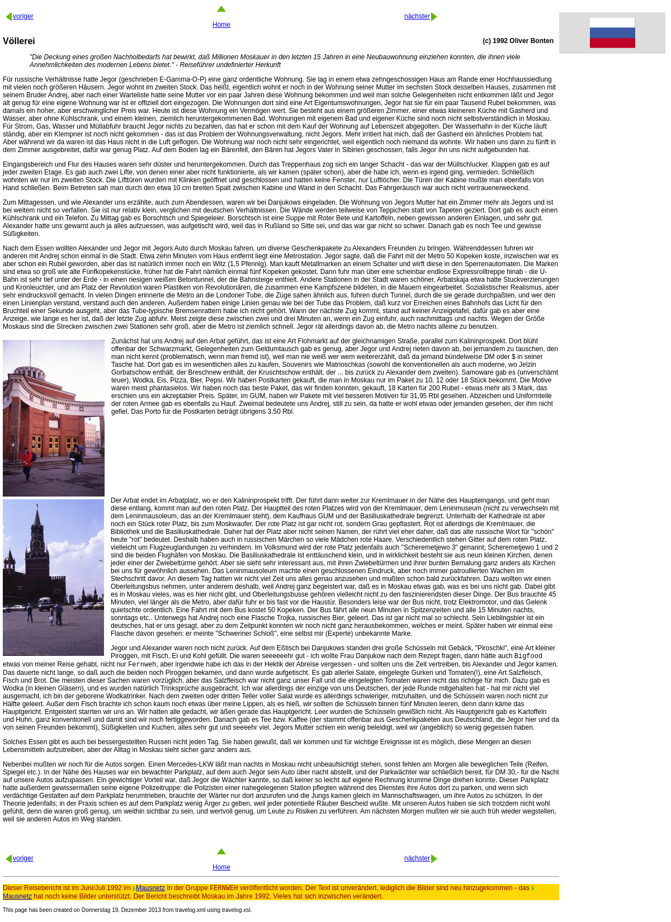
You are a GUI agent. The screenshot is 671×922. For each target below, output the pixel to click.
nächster (421, 16)
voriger (19, 16)
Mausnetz (149, 891)
